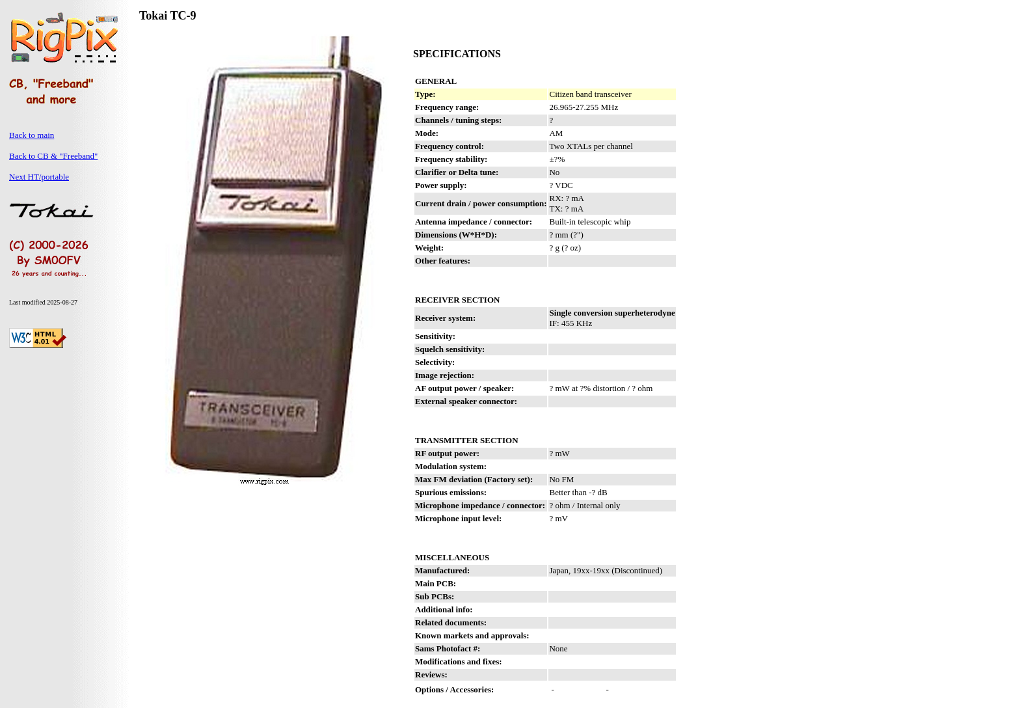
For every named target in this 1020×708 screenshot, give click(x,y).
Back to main (31, 135)
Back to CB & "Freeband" (53, 156)
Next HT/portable (39, 177)
